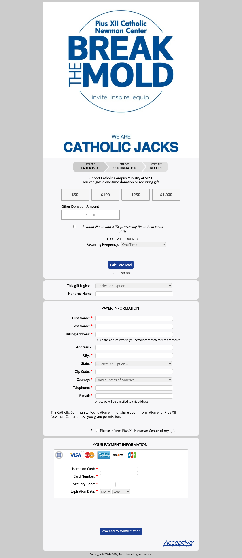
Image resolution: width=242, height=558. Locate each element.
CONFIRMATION (125, 166)
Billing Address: (79, 334)
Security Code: (85, 484)
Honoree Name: (80, 293)
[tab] (121, 455)
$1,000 (166, 194)
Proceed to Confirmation (120, 531)
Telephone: (82, 387)
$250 (135, 194)
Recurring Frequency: (102, 244)
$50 (75, 194)
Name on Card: (85, 468)
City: (87, 355)
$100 (105, 194)
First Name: (82, 318)
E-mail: (85, 395)
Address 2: (84, 347)
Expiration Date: (84, 491)
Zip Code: (83, 371)
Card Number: (85, 476)
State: (86, 363)
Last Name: (82, 326)
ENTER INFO (90, 166)
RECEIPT (156, 166)
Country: (84, 379)
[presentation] (121, 509)
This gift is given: (79, 285)
